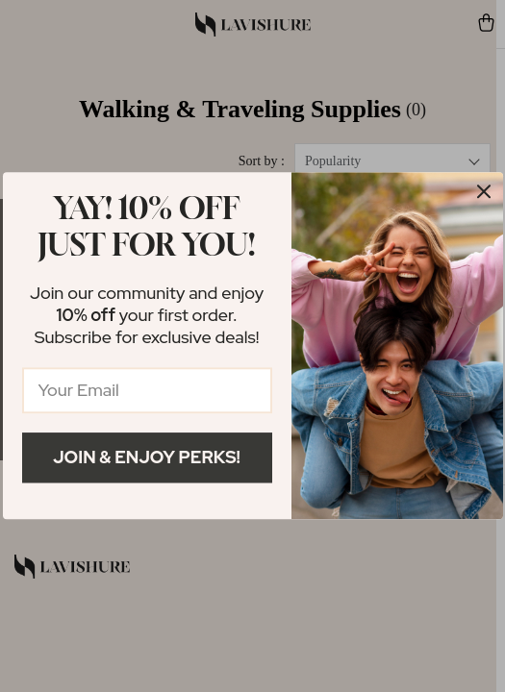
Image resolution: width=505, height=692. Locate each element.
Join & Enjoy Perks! (146, 457)
